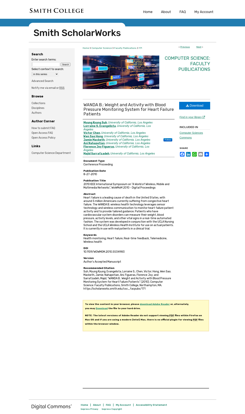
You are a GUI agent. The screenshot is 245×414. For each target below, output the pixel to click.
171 (140, 48)
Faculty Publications (125, 48)
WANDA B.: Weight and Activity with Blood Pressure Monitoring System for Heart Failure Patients (128, 109)
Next (198, 47)
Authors (37, 112)
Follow (168, 140)
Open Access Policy (44, 137)
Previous (185, 47)
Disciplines (38, 108)
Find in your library (192, 117)
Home (86, 48)
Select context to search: (48, 69)
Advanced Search (42, 81)
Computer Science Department (51, 153)
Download (194, 105)
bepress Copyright (112, 409)
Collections (38, 103)
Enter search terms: (44, 59)
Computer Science (101, 48)
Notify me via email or (48, 88)
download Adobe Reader (155, 304)
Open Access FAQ (42, 133)
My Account (123, 404)
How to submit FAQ (43, 128)
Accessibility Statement (151, 404)
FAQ (108, 404)
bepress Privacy (89, 409)
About (97, 404)
